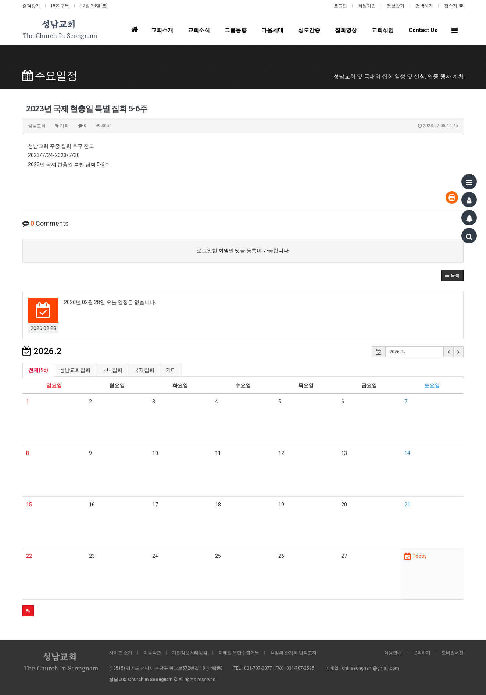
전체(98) (38, 370)
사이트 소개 (120, 652)
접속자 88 (454, 5)
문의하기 (421, 652)
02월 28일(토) (94, 5)
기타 (171, 370)
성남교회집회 (75, 370)
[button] (452, 275)
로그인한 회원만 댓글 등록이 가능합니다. (243, 250)
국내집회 (112, 370)
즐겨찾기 (31, 5)
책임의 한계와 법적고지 (293, 652)
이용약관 (152, 652)
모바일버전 (453, 652)
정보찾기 (395, 5)
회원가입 (367, 5)
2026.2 (42, 351)
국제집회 (144, 370)
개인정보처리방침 (189, 652)
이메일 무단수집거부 (238, 652)
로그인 (340, 5)
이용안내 (393, 652)
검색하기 (424, 5)
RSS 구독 (60, 5)
